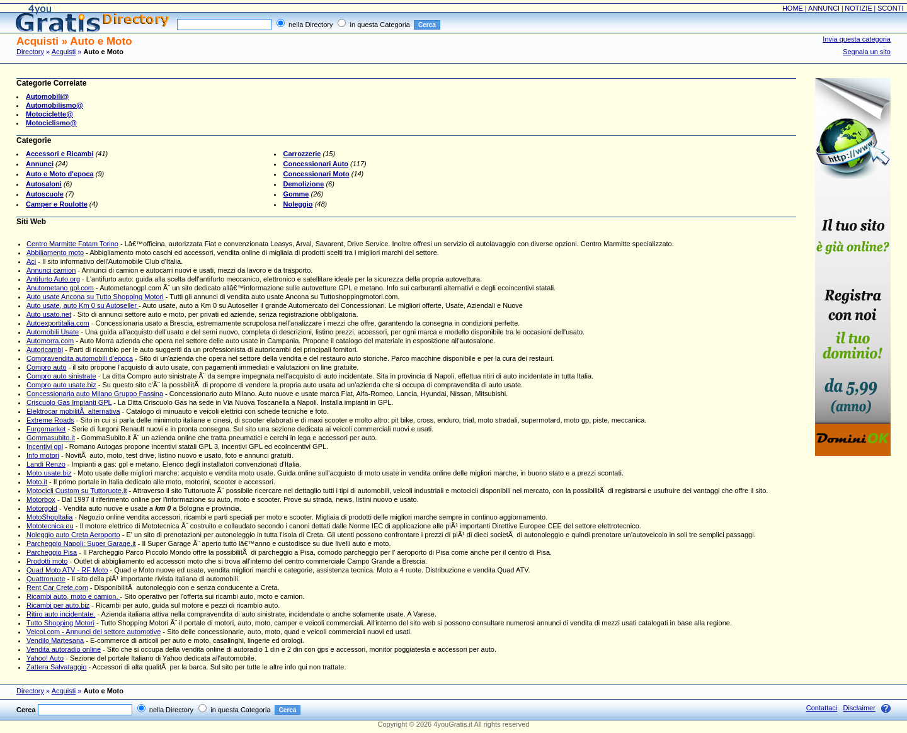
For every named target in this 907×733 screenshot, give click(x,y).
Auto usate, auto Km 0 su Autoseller (82, 305)
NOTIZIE (858, 8)
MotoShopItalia (49, 517)
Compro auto (46, 367)
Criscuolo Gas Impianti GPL (68, 402)
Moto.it (36, 482)
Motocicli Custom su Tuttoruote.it (76, 490)
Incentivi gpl (44, 446)
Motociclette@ (49, 114)
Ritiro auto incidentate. (60, 614)
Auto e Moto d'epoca (60, 174)
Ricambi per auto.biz (57, 605)
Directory (30, 51)
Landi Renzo (46, 464)
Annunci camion (51, 270)
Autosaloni (44, 184)
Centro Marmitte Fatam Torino (72, 243)
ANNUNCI (824, 8)
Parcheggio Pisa (51, 552)
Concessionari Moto (316, 174)
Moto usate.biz (49, 473)
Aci (31, 261)
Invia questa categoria (857, 39)
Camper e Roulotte (57, 204)
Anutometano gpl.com (60, 288)
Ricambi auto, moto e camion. (73, 596)
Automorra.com (50, 340)
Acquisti (64, 51)
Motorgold (41, 508)
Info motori (42, 455)
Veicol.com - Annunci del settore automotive (93, 631)
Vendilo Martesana (55, 640)
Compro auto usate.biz (61, 385)
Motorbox (40, 499)
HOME (792, 8)
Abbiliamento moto (55, 252)
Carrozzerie (302, 153)
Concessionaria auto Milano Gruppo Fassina (94, 393)
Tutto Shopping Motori (60, 623)
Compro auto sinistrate (61, 376)
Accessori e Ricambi (60, 153)
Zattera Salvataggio (56, 667)
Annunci (40, 164)
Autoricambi (44, 349)
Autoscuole (45, 194)
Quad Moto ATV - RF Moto (67, 570)
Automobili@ (47, 96)
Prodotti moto (46, 561)
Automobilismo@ (54, 105)
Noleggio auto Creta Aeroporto (73, 534)
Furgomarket (46, 429)
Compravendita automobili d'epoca (79, 358)
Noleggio (298, 204)
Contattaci (822, 708)
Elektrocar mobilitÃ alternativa (73, 411)
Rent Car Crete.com (57, 587)
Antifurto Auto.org (53, 279)
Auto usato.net (48, 314)
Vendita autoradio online (63, 649)
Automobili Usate (52, 332)
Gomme (296, 194)
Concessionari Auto (316, 164)
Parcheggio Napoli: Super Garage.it (81, 543)
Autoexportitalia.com (57, 323)
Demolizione (303, 184)
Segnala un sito (867, 51)
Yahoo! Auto (45, 658)
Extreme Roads (50, 420)
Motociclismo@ (51, 123)
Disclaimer (859, 708)
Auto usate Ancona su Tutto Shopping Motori (95, 296)
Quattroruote (46, 578)
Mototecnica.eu (50, 526)
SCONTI (890, 8)
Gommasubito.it (50, 437)
